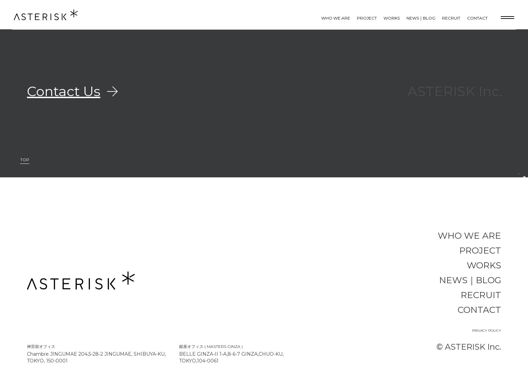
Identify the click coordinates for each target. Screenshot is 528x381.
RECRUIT (451, 18)
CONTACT (477, 18)
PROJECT (367, 18)
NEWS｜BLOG (420, 18)
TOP (24, 160)
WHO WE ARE (335, 18)
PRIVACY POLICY (486, 330)
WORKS (392, 18)
